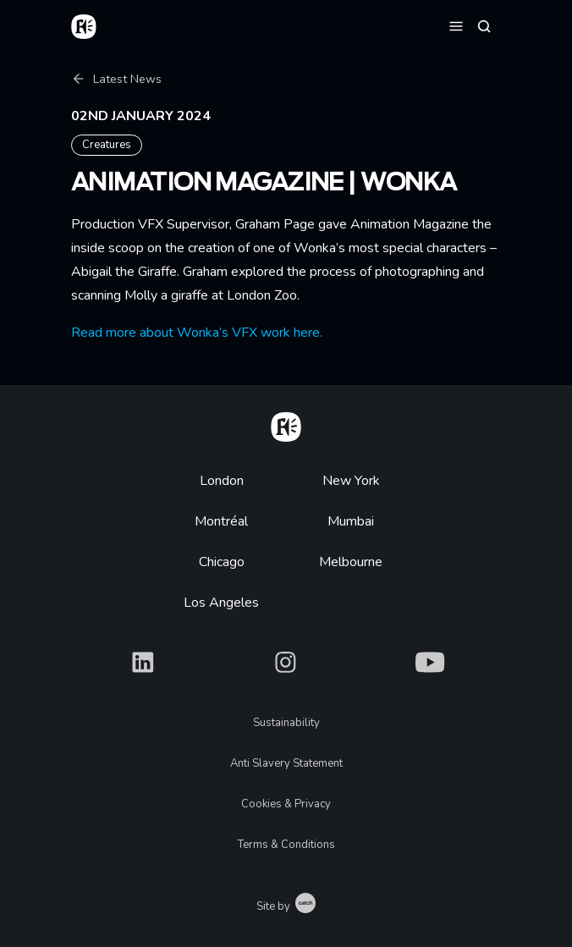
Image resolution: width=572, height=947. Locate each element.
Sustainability (286, 722)
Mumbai (350, 521)
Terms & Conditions (286, 844)
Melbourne (350, 562)
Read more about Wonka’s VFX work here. (196, 332)
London (222, 480)
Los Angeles (221, 602)
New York (351, 480)
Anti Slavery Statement (286, 763)
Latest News (116, 79)
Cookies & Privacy (286, 804)
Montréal (221, 521)
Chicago (222, 562)
